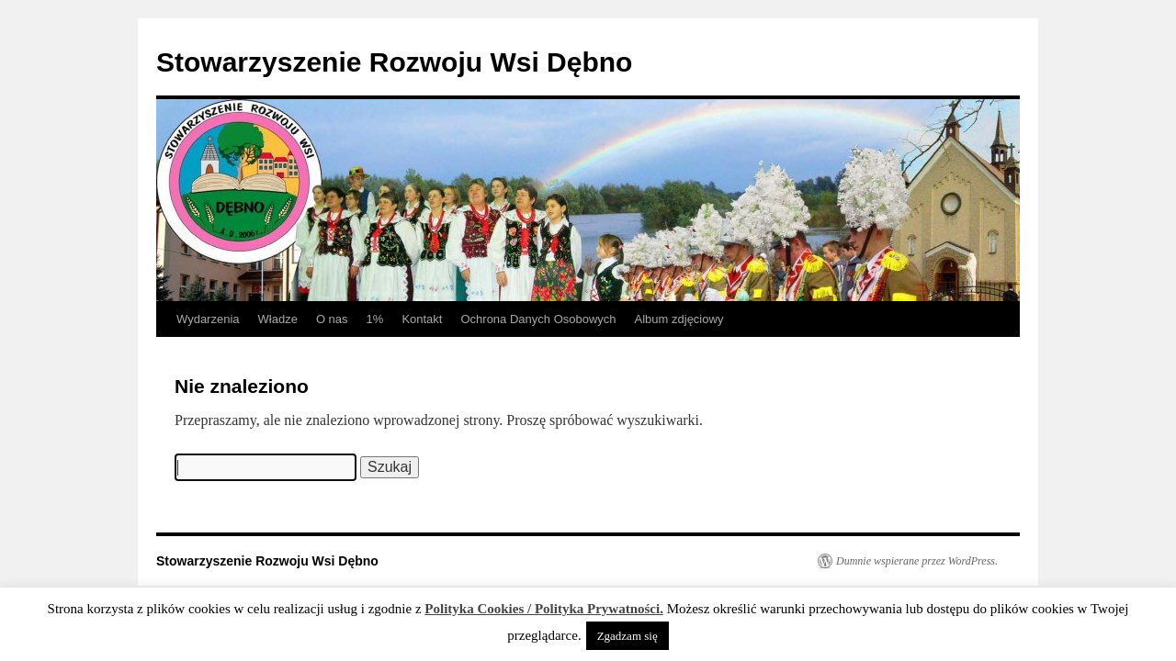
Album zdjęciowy (679, 319)
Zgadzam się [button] (627, 636)
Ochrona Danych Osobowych (538, 319)
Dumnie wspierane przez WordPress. (917, 561)
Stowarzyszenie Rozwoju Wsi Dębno (394, 62)
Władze (278, 319)
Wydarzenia (208, 319)
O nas (332, 319)
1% (375, 319)
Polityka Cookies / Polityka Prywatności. (543, 608)
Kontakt (421, 319)
